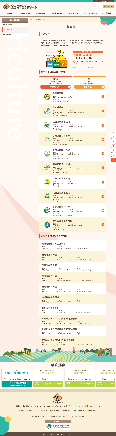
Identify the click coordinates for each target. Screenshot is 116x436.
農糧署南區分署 (49, 275)
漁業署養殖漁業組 (50, 307)
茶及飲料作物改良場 (62, 221)
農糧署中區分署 (49, 265)
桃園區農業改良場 (61, 121)
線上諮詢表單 (8, 25)
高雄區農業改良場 (61, 178)
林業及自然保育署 (50, 297)
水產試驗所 (58, 107)
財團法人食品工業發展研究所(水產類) (60, 329)
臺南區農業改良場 (61, 164)
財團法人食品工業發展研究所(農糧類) (60, 318)
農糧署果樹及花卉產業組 (54, 243)
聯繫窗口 (8, 29)
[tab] (55, 82)
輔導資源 (73, 13)
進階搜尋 (110, 7)
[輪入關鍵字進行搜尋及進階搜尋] (97, 6)
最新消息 (41, 13)
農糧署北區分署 (49, 254)
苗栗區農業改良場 (61, 135)
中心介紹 (25, 13)
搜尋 (105, 7)
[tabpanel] (72, 161)
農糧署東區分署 (49, 286)
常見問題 (7, 34)
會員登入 (96, 1)
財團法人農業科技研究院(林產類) (58, 339)
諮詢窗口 (103, 1)
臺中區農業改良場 (61, 149)
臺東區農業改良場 (61, 206)
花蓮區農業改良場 (61, 192)
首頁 (10, 13)
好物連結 (106, 13)
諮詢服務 (57, 13)
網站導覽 (110, 1)
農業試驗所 (58, 93)
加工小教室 (89, 13)
